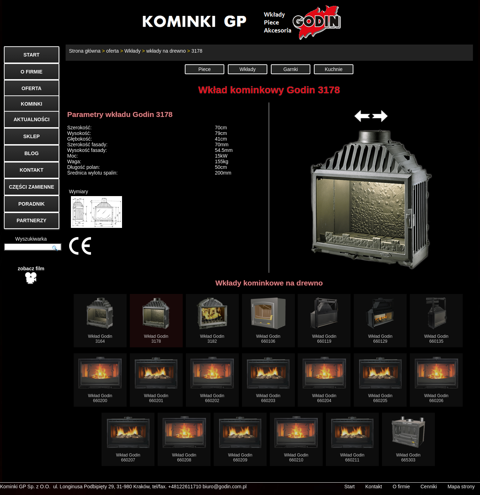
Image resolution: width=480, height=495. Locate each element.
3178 (197, 51)
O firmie (401, 486)
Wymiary (95, 208)
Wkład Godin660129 (380, 320)
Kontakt (373, 486)
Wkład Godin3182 (212, 320)
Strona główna (85, 51)
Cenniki (428, 486)
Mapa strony (461, 486)
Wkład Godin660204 (324, 380)
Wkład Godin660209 (240, 439)
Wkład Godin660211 (352, 439)
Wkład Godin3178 (156, 320)
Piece (204, 69)
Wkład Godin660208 (184, 439)
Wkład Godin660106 (268, 320)
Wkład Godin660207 (128, 439)
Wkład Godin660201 (156, 380)
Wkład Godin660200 (100, 380)
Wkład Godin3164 (100, 320)
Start (349, 486)
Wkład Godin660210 (296, 439)
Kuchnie (334, 69)
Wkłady (132, 51)
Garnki (290, 69)
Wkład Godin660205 (380, 380)
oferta (112, 51)
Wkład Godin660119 (324, 320)
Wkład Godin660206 (436, 380)
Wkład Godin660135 (436, 320)
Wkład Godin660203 (268, 380)
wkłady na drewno (166, 51)
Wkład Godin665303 (408, 439)
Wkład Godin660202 (212, 380)
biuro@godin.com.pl (225, 486)
